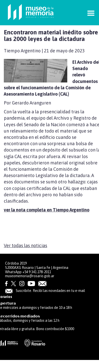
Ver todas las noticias (25, 245)
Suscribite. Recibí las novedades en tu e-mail (45, 291)
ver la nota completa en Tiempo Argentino (46, 209)
